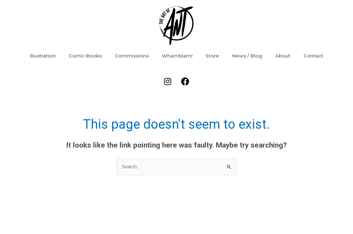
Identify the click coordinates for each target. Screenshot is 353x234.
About (282, 56)
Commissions (132, 56)
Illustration (43, 56)
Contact (313, 56)
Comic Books (85, 56)
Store (212, 56)
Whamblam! (177, 56)
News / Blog (247, 56)
